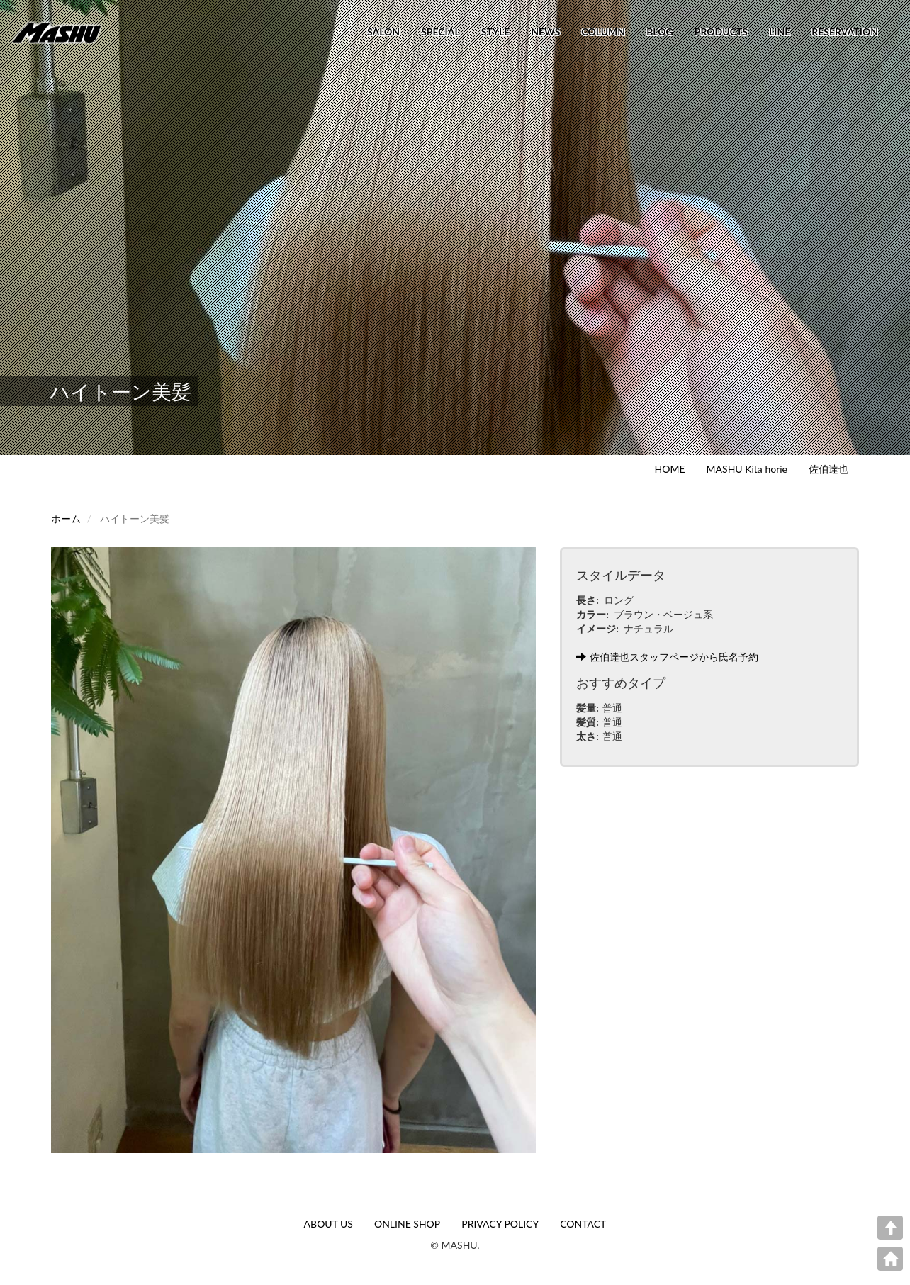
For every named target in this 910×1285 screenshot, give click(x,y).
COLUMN (603, 32)
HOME (670, 469)
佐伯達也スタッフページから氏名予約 (667, 657)
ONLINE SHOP (407, 1224)
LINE (779, 32)
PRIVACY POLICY (500, 1224)
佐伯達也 (828, 469)
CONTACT (583, 1224)
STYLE (495, 32)
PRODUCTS (721, 32)
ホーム (66, 518)
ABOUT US (328, 1224)
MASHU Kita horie (747, 469)
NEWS (545, 32)
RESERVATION (844, 32)
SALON (383, 32)
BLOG (659, 32)
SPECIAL (440, 32)
